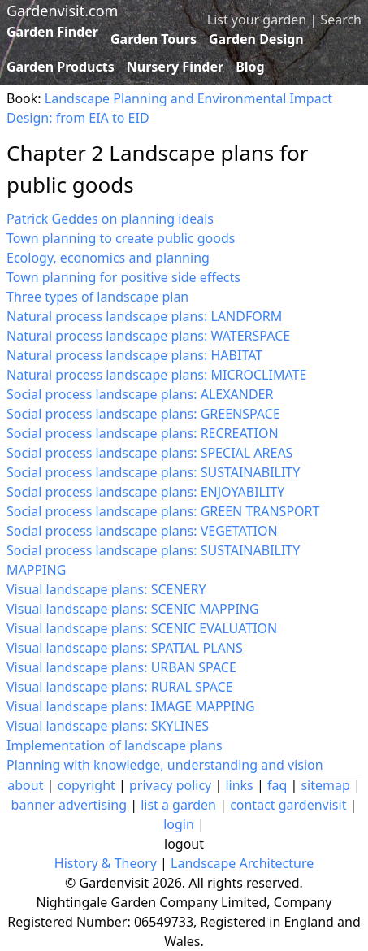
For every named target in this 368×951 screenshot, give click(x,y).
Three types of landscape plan (97, 297)
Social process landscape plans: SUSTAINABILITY (153, 472)
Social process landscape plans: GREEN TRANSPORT (162, 511)
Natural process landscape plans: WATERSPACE (148, 336)
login (178, 824)
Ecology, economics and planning (108, 258)
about (25, 785)
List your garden (256, 19)
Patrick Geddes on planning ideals (110, 219)
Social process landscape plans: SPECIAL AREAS (149, 453)
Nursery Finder (175, 67)
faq (277, 785)
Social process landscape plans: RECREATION (142, 433)
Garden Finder (52, 32)
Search (341, 19)
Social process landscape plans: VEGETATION (142, 531)
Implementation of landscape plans (114, 745)
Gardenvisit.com (62, 10)
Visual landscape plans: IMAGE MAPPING (130, 706)
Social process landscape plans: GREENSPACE (143, 414)
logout (184, 844)
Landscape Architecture (242, 863)
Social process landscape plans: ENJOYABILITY (145, 492)
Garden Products (60, 67)
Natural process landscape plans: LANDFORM (144, 316)
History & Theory (105, 863)
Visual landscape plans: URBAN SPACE (121, 667)
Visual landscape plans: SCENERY (106, 589)
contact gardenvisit (288, 805)
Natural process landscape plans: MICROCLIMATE (156, 375)
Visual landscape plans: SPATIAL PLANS (124, 648)
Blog (250, 67)
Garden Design (256, 39)
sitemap (325, 785)
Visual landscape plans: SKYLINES (107, 726)
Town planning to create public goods (120, 238)
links (239, 785)
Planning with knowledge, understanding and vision (164, 765)
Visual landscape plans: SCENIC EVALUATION (141, 628)
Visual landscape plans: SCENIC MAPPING (132, 609)
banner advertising (69, 805)
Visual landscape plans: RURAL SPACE (119, 687)
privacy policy (170, 785)
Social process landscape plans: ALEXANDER (139, 394)
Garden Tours (153, 39)
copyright (86, 785)
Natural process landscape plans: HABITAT (134, 355)
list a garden (178, 805)
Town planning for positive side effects (123, 277)
